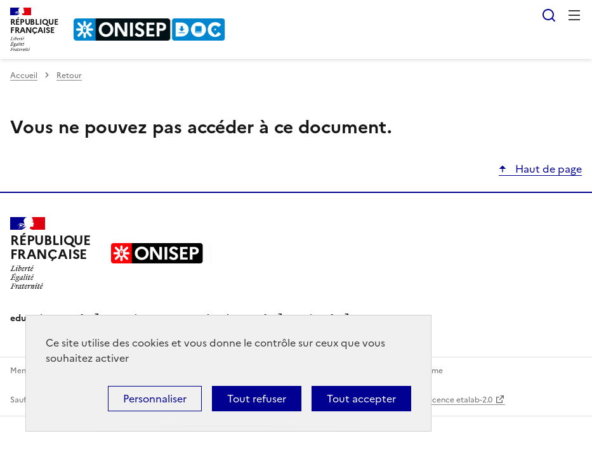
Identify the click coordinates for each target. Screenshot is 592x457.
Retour (69, 75)
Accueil (23, 75)
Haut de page (547, 168)
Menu (574, 15)
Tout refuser (256, 398)
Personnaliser (155, 398)
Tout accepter (361, 398)
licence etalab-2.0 (460, 400)
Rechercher (549, 15)
